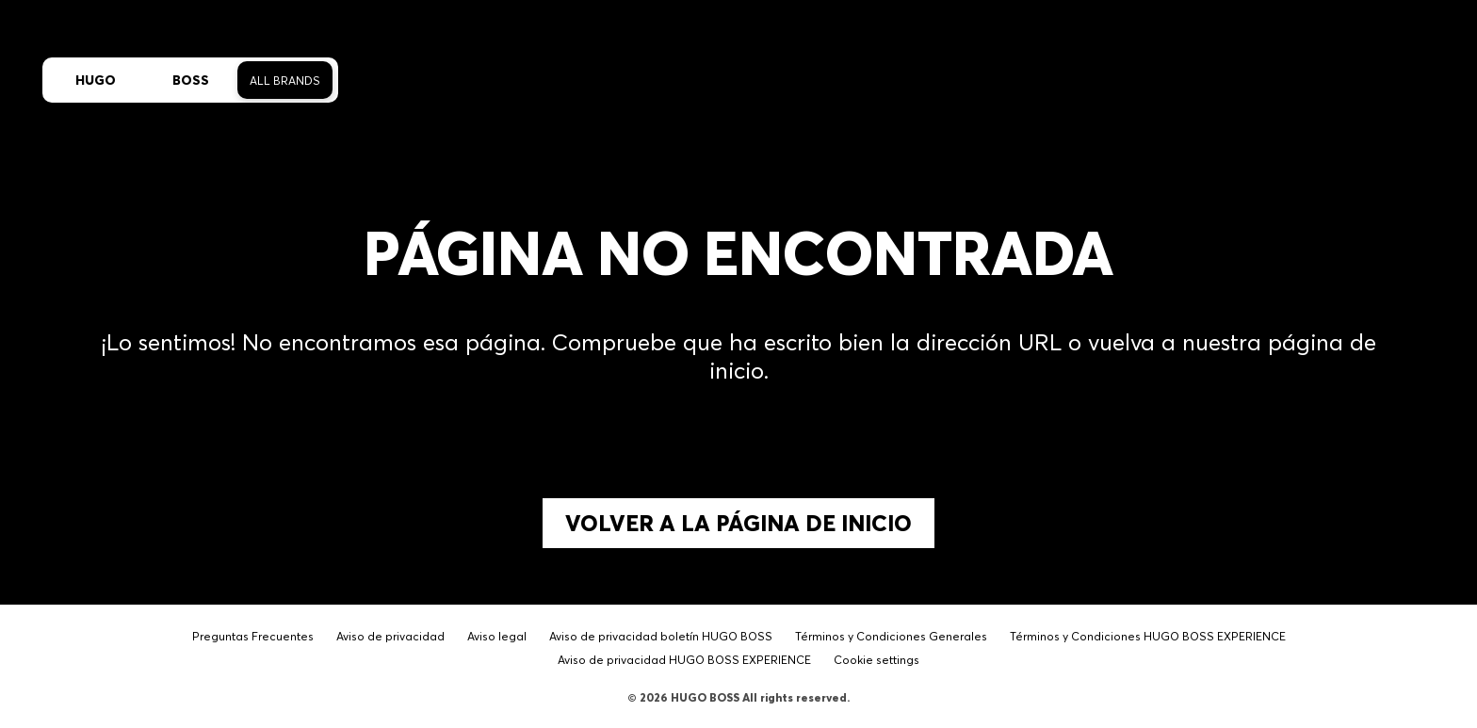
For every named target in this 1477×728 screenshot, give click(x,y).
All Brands (285, 80)
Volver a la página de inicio (738, 523)
